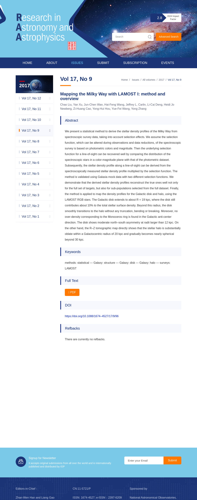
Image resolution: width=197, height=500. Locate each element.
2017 (161, 79)
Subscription (135, 63)
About (51, 63)
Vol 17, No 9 (174, 79)
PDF (72, 292)
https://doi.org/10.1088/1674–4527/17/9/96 (92, 316)
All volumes (148, 79)
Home (27, 63)
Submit (103, 63)
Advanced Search (168, 36)
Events (167, 63)
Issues (77, 63)
